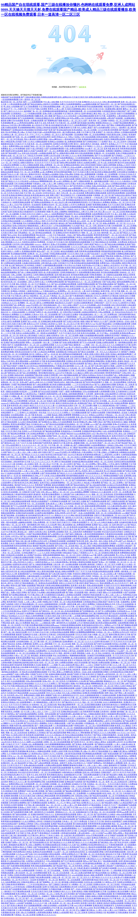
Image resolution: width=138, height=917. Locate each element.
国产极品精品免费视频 (43, 286)
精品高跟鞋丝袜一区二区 (33, 756)
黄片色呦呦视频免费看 (121, 408)
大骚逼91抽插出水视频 (93, 896)
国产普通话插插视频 (35, 396)
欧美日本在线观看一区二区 (11, 230)
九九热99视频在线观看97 (59, 270)
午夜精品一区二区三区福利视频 (80, 550)
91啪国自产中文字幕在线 (76, 639)
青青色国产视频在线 (126, 410)
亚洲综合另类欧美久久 (100, 838)
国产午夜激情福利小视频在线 (81, 296)
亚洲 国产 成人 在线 (117, 810)
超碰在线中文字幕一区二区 (49, 737)
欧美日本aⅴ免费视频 (85, 184)
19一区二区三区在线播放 (25, 653)
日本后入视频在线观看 (115, 298)
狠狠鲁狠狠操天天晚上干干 (32, 476)
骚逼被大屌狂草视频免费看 (86, 826)
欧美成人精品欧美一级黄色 (76, 669)
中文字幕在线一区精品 (112, 588)
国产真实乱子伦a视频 (36, 592)
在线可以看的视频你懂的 (98, 810)
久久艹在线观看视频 (78, 620)
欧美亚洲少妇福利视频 (79, 527)
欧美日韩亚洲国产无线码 (29, 170)
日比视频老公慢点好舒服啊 (117, 891)
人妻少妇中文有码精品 (91, 291)
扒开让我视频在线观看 (120, 539)
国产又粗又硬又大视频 (77, 501)
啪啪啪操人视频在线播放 (120, 177)
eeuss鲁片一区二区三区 (94, 149)
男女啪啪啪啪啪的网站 (26, 127)
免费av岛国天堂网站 (113, 448)
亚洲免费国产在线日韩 (66, 490)
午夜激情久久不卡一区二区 (90, 553)
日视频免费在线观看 (123, 125)
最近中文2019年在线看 (107, 398)
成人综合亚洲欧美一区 (53, 312)
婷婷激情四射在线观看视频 (79, 242)
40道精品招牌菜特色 (89, 312)
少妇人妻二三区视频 (50, 342)
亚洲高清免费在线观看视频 (24, 875)
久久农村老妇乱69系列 (64, 405)
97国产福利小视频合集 (73, 534)
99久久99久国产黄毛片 (126, 515)
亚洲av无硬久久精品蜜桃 (52, 113)
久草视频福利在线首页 (40, 768)
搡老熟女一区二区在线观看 (69, 880)
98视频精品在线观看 (127, 452)
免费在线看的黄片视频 (122, 581)
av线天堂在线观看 (103, 305)
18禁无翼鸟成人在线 (49, 263)
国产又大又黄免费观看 (29, 106)
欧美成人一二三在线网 (115, 606)
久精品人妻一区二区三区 (98, 527)
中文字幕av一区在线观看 (109, 333)
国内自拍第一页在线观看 (44, 326)
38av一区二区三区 (25, 198)
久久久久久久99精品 (125, 868)
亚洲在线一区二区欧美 (31, 261)
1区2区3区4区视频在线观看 (53, 177)
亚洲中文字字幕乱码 (52, 567)
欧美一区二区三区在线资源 (58, 873)
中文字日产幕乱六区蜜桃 (37, 109)
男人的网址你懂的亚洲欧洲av (40, 527)
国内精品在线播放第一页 (45, 233)
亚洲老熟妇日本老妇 (46, 560)
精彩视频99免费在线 (53, 471)
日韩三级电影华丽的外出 (11, 191)
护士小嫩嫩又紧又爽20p (118, 751)
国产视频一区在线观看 (74, 592)
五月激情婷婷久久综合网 (125, 391)
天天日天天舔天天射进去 (117, 784)
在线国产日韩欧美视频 (43, 370)
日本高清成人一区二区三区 (110, 791)
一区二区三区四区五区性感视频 (90, 317)
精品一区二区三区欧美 (107, 113)
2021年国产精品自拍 (58, 289)
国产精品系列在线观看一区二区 (101, 796)
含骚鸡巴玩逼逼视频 (114, 275)
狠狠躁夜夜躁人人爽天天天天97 (40, 226)
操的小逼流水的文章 (9, 571)
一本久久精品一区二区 (91, 310)
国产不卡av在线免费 (103, 156)
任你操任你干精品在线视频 (17, 693)
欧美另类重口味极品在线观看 (113, 648)
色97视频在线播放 (25, 441)
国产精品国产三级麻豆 (65, 219)
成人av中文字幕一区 (65, 597)
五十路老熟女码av (30, 394)
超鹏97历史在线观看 (15, 120)
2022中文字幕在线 (75, 455)
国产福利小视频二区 (46, 191)
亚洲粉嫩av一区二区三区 (96, 209)
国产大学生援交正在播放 (68, 314)
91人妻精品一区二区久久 (51, 134)
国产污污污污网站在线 (88, 420)
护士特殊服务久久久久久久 (56, 667)
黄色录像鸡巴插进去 (46, 373)
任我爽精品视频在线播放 (125, 254)
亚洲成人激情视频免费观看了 (68, 279)
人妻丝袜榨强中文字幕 (72, 139)
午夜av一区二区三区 (22, 655)
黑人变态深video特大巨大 (126, 356)
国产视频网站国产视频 (53, 120)
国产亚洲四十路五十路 (28, 560)
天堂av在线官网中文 (13, 445)
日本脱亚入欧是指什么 (49, 324)
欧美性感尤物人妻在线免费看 (99, 200)
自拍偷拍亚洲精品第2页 (101, 436)
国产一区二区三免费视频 (54, 151)
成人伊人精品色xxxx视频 (78, 347)
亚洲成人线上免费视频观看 (84, 174)
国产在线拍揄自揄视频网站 (26, 714)
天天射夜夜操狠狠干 (83, 158)
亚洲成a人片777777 (116, 144)
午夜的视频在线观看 (88, 567)
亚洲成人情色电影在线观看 (47, 127)
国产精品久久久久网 (128, 233)
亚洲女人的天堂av (12, 536)
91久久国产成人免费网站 (78, 845)
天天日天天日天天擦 (60, 258)
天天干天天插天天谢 (19, 200)
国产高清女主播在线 (72, 230)
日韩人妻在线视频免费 (111, 102)
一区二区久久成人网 (69, 106)
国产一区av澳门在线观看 (82, 630)
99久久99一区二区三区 (53, 396)
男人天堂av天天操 (123, 555)
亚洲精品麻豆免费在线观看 (51, 321)
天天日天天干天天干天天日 (45, 163)
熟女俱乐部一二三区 (44, 235)
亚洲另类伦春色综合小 (111, 705)
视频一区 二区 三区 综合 (90, 233)
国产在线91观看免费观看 (69, 342)
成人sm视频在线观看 (26, 870)
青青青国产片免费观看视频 (75, 588)
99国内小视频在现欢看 (34, 707)
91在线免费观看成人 (99, 445)
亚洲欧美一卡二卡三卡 (57, 803)
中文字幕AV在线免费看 (103, 490)
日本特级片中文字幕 (65, 263)
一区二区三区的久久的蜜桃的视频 (33, 427)
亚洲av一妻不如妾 (23, 550)
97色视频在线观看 (34, 113)
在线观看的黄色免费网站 (103, 331)
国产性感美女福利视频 (98, 438)
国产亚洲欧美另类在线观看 (102, 216)
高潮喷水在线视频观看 (41, 466)
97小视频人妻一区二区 (18, 396)
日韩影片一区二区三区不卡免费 (108, 564)
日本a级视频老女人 (109, 758)
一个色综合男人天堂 (100, 198)
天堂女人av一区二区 (15, 756)
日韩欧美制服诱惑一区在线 (116, 413)
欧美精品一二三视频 (98, 691)
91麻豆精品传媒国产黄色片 (14, 793)
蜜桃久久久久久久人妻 (18, 782)
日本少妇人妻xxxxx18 (102, 212)
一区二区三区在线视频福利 (50, 772)
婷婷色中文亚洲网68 (51, 104)
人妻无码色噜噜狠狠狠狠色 (93, 534)
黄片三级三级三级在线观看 (80, 436)
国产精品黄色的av (121, 756)
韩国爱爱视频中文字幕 (97, 891)
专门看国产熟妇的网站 (79, 448)
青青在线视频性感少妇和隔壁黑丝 (64, 747)
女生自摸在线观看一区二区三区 (79, 289)
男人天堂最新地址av (99, 646)
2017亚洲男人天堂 (112, 249)
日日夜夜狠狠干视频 (42, 212)
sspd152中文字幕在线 (63, 373)
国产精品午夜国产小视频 (13, 366)
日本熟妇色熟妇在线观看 (10, 221)
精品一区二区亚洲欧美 (121, 824)
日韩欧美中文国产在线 (31, 492)
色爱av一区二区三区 (13, 525)
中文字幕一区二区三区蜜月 (62, 464)
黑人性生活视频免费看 (115, 749)
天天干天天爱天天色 (44, 368)
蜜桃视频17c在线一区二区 (19, 247)
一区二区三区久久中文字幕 (26, 688)
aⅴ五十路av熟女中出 (99, 434)
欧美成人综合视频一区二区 (123, 644)
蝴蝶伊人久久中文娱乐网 (13, 723)
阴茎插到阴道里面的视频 (111, 251)
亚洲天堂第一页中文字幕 (110, 291)
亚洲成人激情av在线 (30, 191)
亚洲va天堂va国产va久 (54, 146)
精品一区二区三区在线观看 (105, 812)
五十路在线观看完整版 (94, 852)
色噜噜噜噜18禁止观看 (29, 403)
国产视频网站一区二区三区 (124, 284)
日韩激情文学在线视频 (115, 497)
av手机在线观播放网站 (62, 226)
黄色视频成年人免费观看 (113, 763)
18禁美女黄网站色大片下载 (73, 307)
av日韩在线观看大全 (15, 599)
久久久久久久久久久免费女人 (58, 413)
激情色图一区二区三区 (110, 233)
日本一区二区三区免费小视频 (71, 335)
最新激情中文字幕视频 (117, 765)
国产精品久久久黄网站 (103, 688)
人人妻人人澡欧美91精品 (123, 744)
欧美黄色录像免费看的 (51, 494)
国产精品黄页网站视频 (86, 319)
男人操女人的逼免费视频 (81, 216)
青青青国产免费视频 (43, 485)
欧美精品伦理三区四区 (111, 859)
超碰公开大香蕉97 (14, 737)
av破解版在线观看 (25, 522)
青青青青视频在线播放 (73, 146)
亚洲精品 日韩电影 (18, 291)
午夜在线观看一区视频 (103, 581)
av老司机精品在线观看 (86, 240)
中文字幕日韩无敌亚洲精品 (41, 691)
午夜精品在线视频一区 (126, 574)
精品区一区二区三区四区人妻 (113, 511)
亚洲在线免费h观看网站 (121, 548)
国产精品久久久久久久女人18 (103, 877)
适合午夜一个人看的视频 (111, 870)
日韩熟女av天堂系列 (24, 487)
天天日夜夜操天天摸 (9, 791)
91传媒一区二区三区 (76, 506)
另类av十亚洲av (74, 137)
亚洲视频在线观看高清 (38, 179)
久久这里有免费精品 (72, 450)
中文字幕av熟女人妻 (17, 207)
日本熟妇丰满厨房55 (117, 527)
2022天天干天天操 (16, 209)
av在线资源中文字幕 (37, 361)
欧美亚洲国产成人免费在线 (14, 305)
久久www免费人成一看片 (20, 436)
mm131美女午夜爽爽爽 (30, 473)
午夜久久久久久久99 (118, 838)
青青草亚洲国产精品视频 (17, 779)
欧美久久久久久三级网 (89, 279)
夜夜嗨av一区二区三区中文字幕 (123, 202)
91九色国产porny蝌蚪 (104, 833)
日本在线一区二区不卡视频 (80, 368)
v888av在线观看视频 (124, 814)
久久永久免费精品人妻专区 (32, 821)
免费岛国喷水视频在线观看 (95, 193)
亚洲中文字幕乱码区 (50, 887)
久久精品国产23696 (49, 319)
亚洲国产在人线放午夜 (121, 160)
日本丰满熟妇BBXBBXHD (87, 326)
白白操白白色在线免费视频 (117, 485)
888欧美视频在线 (100, 728)
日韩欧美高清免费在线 (119, 380)
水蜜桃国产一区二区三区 (27, 908)
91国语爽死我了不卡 (122, 216)
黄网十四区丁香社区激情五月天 (62, 195)
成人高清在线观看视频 (70, 611)
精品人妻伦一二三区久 (84, 665)
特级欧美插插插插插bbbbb (28, 389)
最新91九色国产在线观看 (33, 151)
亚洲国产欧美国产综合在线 (102, 719)
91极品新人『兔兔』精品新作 (98, 620)
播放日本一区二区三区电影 (28, 819)
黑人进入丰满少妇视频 (75, 896)
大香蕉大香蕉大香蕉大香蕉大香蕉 (96, 354)
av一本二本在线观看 (63, 191)
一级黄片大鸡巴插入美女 (37, 532)
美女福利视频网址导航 (36, 782)
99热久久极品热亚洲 (118, 457)
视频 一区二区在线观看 (35, 730)
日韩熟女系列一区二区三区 (30, 578)
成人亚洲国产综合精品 (10, 328)
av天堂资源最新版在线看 (83, 387)
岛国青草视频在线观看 (21, 202)
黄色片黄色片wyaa (87, 324)
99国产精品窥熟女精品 (71, 328)
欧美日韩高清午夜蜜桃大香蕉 (124, 557)
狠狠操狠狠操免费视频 (86, 499)
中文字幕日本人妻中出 (71, 113)
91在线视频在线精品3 (61, 786)
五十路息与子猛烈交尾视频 (86, 798)
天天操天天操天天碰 (34, 132)
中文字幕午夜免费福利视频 (32, 625)
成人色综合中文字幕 (40, 125)
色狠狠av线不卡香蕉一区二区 (53, 602)
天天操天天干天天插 (22, 144)
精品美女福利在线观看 (36, 506)
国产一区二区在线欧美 (34, 898)
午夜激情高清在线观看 (114, 534)
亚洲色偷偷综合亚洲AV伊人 (125, 219)
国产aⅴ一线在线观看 (50, 863)
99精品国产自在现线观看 (52, 599)
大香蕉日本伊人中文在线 (108, 167)
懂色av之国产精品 (73, 803)
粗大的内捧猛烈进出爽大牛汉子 (61, 125)
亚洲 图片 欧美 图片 (78, 585)
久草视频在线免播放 (118, 184)
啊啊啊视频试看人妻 (48, 181)
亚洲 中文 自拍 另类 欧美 (44, 123)
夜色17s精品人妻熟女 (101, 550)
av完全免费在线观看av (21, 188)
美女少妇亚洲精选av (61, 655)
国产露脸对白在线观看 (103, 744)
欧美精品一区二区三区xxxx (53, 901)
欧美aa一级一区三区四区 (25, 646)
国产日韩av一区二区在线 (24, 347)
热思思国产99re (104, 326)
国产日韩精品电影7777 (92, 142)
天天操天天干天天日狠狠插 (90, 648)
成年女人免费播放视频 (45, 303)
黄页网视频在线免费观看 (92, 754)
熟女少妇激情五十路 (106, 653)
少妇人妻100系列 (73, 903)
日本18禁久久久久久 (69, 156)
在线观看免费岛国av (118, 207)
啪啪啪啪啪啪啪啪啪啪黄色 (56, 721)
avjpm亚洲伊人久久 (67, 377)
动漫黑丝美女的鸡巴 (20, 564)
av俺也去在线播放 (111, 317)
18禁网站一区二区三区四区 (81, 884)
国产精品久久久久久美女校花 (64, 116)
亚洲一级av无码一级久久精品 (96, 541)
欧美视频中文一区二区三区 (47, 880)
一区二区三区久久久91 (26, 548)
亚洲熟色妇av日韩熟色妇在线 (102, 789)
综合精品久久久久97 (17, 616)
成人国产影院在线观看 (89, 627)
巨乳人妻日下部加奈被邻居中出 (35, 298)
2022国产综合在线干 (92, 254)
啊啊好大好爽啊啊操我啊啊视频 (82, 632)
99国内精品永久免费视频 (72, 772)
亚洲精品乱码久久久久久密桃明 (83, 676)
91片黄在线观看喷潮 (111, 191)
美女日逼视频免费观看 (82, 214)
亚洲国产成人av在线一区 (59, 160)
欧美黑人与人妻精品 (123, 726)
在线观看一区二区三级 (125, 901)
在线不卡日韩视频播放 (125, 113)
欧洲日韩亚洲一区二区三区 (62, 387)
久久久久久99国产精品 (64, 345)
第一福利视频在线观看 (10, 170)
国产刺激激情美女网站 (47, 770)
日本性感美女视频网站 (18, 803)
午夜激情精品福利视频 (103, 441)
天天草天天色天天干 (15, 765)
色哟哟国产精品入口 (61, 368)
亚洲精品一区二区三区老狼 (121, 873)
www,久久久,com (104, 408)
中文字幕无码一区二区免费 (65, 123)
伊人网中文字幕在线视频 (61, 462)
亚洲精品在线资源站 (72, 165)
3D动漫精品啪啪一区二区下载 (22, 415)
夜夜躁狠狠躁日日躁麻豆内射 (35, 293)
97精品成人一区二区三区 (114, 415)
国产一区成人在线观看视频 (84, 513)
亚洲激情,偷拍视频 (10, 796)
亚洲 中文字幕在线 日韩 (77, 660)
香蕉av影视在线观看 (95, 585)
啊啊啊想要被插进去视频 (72, 765)
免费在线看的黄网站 (44, 875)
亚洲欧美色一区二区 (61, 527)
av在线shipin (34, 181)
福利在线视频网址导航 (125, 282)
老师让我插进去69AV (79, 438)
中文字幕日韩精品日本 (99, 242)
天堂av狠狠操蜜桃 (53, 861)
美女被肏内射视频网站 (98, 347)
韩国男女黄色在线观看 (14, 151)
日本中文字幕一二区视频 (95, 298)
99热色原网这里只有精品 (22, 852)
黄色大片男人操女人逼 (117, 434)
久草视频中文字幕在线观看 (26, 758)
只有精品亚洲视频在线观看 (70, 625)
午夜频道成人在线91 (126, 758)
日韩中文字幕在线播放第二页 (105, 515)
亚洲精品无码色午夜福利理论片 (68, 233)
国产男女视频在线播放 (104, 284)
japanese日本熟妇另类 (27, 831)
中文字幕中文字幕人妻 (25, 833)
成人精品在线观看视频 (26, 571)
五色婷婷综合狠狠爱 (53, 420)
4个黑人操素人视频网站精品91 (108, 737)
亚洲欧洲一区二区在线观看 (104, 153)
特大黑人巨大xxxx (94, 511)
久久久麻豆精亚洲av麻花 (96, 293)
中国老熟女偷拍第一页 (116, 691)
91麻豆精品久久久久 (77, 258)
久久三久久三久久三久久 (40, 462)
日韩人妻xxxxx (46, 492)
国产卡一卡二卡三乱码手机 (38, 448)
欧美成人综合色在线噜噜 (92, 758)
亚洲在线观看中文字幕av (25, 368)
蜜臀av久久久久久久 (76, 590)
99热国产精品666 (66, 434)
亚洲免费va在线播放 (56, 532)
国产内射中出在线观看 (103, 644)
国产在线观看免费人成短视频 (68, 714)
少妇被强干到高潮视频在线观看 (99, 655)
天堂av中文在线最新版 (125, 604)
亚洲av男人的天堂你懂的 (107, 228)
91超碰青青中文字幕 (83, 719)
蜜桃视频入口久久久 (13, 242)
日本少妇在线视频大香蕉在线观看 (94, 137)
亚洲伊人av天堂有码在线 (31, 431)
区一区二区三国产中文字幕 (67, 807)
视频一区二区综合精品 (18, 340)
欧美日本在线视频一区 (90, 333)
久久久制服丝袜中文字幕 (121, 345)
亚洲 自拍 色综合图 (29, 153)
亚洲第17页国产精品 (103, 548)
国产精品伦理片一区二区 (107, 104)
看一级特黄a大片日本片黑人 (118, 438)
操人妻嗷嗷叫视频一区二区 (81, 443)
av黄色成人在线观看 (76, 651)
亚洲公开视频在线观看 (125, 153)
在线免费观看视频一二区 (85, 256)
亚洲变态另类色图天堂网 (63, 144)
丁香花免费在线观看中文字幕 (117, 658)
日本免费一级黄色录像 (95, 394)
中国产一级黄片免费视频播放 (70, 391)
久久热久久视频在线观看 (37, 142)
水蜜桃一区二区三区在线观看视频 (115, 450)
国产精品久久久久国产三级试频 (103, 321)
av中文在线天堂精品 (42, 709)
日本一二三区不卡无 (52, 712)
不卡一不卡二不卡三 (33, 134)
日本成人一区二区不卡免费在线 (74, 821)
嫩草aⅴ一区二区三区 (61, 492)
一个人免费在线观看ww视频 (33, 590)
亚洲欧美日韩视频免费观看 (93, 693)
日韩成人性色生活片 (37, 721)
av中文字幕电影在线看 (86, 623)
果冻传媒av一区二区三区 (10, 256)
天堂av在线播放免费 (90, 391)
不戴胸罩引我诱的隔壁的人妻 (49, 394)
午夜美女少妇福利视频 (84, 237)
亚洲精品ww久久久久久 (90, 328)
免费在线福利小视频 (127, 375)
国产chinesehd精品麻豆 (52, 798)
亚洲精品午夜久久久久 (62, 891)
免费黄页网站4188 (62, 118)
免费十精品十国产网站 (105, 125)
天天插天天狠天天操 (9, 233)
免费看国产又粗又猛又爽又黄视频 (59, 349)
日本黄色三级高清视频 (105, 756)
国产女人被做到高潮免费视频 (49, 518)
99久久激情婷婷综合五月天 (68, 695)
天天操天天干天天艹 (20, 179)
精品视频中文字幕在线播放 (117, 912)
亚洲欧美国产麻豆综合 (89, 429)
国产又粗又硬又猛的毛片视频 (103, 366)
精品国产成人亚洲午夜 (127, 417)
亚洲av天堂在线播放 (59, 244)
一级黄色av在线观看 (82, 646)
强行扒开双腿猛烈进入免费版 (64, 499)
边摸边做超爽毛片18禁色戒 (115, 394)
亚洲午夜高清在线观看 (66, 819)
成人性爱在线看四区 (51, 272)
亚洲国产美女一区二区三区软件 (113, 142)
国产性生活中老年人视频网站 (35, 723)
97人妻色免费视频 (101, 370)
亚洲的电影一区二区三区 (119, 247)
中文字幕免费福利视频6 (121, 441)
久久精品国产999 (67, 494)
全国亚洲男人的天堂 (80, 569)
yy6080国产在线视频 (49, 277)
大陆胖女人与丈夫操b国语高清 (107, 240)
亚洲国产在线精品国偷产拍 (50, 606)
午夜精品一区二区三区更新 (118, 120)
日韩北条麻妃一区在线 (43, 499)
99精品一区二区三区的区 (91, 450)
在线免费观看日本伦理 (101, 214)
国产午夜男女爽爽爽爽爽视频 (33, 356)
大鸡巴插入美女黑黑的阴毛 (74, 835)
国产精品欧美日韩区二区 (113, 590)
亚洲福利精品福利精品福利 (92, 139)
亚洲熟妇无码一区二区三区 (21, 838)
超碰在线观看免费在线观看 (95, 506)
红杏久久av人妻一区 (26, 370)
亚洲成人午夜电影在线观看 (99, 177)
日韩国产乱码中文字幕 (97, 487)
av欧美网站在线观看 (71, 380)
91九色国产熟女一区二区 (82, 226)
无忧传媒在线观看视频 (87, 707)
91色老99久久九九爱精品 (87, 887)
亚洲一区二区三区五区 (60, 300)
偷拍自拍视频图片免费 (69, 251)
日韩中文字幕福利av (108, 651)
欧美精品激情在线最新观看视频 (86, 263)
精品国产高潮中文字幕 (10, 518)
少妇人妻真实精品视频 (45, 571)
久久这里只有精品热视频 (28, 422)
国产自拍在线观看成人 (91, 473)
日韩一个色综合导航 (79, 786)
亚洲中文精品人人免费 (10, 251)
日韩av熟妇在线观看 (33, 681)
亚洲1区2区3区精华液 (17, 504)
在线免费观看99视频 (126, 623)
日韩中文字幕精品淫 (82, 359)
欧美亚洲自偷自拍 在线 (40, 195)
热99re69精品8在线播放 (85, 277)
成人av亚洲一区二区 (48, 158)
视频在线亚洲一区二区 (10, 310)
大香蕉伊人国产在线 (81, 691)
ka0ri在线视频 (32, 268)
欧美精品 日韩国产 (34, 265)
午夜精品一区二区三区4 (59, 296)
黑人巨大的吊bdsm (31, 366)
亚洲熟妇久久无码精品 (37, 733)
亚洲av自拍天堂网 (94, 340)
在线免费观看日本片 (93, 258)
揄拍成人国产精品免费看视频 (70, 223)
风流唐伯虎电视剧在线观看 (102, 571)
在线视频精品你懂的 (123, 627)
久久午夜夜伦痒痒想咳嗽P (17, 754)
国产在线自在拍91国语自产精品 (123, 195)
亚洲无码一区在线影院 (32, 205)
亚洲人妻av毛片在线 (84, 417)
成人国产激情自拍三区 (18, 265)
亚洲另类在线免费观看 (25, 116)
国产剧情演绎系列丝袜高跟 (34, 338)
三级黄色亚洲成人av (34, 291)
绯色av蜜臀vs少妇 (77, 118)
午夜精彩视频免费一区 (77, 111)
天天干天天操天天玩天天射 (80, 300)
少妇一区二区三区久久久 (100, 345)
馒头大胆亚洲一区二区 (25, 284)
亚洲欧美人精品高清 (50, 223)
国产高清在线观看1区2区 (39, 842)
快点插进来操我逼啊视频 (78, 613)
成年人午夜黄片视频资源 (84, 597)
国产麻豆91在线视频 (86, 352)
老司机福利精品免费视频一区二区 (95, 863)
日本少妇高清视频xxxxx (43, 539)
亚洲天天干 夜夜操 (92, 651)
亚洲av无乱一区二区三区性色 (53, 681)
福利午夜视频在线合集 (70, 627)
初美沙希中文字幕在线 (67, 221)
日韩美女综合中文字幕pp (50, 261)
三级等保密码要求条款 (126, 314)
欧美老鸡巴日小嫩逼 (120, 422)
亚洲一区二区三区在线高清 (104, 770)
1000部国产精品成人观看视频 (49, 328)
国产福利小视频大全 (9, 286)
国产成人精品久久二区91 (51, 578)
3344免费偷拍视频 (40, 873)
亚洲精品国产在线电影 (73, 782)
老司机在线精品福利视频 (108, 840)
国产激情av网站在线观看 (66, 163)
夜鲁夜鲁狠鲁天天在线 (32, 665)
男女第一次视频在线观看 (33, 120)
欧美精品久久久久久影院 (24, 499)
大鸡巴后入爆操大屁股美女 (23, 163)
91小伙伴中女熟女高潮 (54, 310)
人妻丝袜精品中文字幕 (12, 590)
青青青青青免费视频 (26, 258)
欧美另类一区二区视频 (98, 120)
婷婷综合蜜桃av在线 (91, 901)
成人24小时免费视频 (17, 149)
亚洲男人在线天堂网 (59, 751)
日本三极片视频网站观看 (98, 613)
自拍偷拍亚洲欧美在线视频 (82, 462)
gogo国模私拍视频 (89, 104)
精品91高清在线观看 (37, 639)
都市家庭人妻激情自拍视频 (80, 562)
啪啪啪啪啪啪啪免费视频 (25, 219)
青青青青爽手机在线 (97, 698)
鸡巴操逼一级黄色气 (100, 144)
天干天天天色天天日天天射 (121, 641)
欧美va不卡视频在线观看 (85, 548)
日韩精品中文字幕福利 (32, 359)
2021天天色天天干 (121, 583)
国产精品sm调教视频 (94, 681)
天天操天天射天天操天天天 (60, 522)
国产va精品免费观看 (41, 384)
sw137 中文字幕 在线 (62, 438)
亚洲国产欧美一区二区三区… (57, 436)
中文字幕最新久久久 (42, 284)
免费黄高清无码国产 (75, 244)
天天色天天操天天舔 (15, 193)
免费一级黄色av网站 (61, 286)
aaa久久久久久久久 (46, 478)
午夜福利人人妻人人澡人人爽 (44, 184)
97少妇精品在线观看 (12, 473)
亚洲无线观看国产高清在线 (73, 898)
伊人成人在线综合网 (109, 163)
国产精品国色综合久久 (73, 282)
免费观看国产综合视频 (92, 532)
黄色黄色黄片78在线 (15, 602)
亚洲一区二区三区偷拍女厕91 (112, 310)
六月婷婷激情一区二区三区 (77, 849)
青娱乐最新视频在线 (63, 487)
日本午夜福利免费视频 (10, 578)
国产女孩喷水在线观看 (96, 413)
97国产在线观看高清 (30, 609)
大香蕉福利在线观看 (68, 833)
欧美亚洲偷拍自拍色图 (21, 768)
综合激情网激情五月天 (62, 875)
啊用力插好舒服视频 (59, 613)
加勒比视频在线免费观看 (54, 588)
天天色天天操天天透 (51, 377)
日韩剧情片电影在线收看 (91, 595)
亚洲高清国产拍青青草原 (42, 443)
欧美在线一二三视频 (32, 380)
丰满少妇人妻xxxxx (10, 240)
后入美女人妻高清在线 (78, 340)
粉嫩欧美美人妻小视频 (43, 116)
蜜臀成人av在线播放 (34, 177)
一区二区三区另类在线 (14, 139)
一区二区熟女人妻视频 (126, 228)
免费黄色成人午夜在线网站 (110, 263)
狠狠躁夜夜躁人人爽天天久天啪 (80, 212)
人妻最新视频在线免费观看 (117, 209)
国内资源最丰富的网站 (86, 123)
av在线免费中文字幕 (90, 167)
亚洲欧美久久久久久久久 (91, 102)
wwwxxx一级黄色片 (42, 244)
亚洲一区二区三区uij (42, 464)
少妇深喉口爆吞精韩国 (32, 398)
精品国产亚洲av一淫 (100, 562)
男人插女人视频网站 (59, 212)
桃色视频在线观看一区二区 (20, 417)
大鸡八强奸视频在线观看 (68, 375)
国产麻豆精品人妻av (106, 842)
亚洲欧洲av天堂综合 (122, 256)
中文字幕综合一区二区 (127, 716)
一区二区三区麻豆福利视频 (117, 639)
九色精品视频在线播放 (116, 646)
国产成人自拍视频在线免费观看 (63, 284)
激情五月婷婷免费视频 (32, 319)
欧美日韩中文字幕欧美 (50, 331)
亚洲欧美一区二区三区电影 (38, 254)
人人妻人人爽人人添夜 (33, 602)
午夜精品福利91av (50, 291)
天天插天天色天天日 (27, 214)
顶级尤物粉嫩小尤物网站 (117, 508)
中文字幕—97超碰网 (43, 258)
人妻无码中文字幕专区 (47, 634)
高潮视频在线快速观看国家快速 (54, 111)
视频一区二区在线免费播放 (94, 134)
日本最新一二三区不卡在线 (120, 543)
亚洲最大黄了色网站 (9, 228)
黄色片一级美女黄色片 (82, 144)
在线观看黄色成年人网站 (61, 466)
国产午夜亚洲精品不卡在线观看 (82, 709)
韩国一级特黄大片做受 (90, 261)
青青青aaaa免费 (98, 368)
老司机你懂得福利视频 (63, 172)
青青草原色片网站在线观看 (11, 359)
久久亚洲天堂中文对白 (49, 170)
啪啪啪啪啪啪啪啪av (128, 249)
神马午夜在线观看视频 (84, 153)
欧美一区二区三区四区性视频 (81, 270)
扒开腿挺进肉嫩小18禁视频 (90, 870)
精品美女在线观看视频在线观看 (75, 207)
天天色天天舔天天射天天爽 (41, 891)
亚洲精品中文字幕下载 (90, 791)
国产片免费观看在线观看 (96, 501)
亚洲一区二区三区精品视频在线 (108, 513)
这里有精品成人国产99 (53, 307)
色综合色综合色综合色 (124, 312)
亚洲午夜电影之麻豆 (89, 113)
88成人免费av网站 (95, 569)
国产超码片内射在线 (59, 660)
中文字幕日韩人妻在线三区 (16, 532)
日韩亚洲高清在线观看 (65, 634)
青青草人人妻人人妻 (56, 109)
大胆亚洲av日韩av (82, 796)
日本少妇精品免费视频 (23, 184)
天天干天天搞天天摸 (41, 289)
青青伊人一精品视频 (30, 478)
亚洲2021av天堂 (18, 307)
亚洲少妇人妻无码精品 (28, 335)
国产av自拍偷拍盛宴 (102, 127)
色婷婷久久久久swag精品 (63, 646)
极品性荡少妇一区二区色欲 (11, 102)
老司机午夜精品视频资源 (127, 700)
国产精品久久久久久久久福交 (33, 455)
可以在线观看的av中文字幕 (72, 249)
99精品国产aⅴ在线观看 (125, 609)
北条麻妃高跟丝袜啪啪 (31, 263)
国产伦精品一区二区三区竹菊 (53, 669)
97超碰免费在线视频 (84, 195)
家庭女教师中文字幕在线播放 (118, 349)
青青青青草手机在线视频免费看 (90, 106)
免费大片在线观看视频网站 (70, 104)
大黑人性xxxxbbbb (107, 831)
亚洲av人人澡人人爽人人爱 (54, 200)
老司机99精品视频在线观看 (51, 380)
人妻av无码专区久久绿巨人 (23, 562)
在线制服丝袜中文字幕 (38, 363)
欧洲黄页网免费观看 (63, 630)
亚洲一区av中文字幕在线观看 (99, 160)
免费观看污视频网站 (114, 151)
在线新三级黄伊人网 (39, 186)
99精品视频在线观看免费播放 (103, 546)
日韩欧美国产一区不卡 (103, 303)
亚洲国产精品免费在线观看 (14, 342)
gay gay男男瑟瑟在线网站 (24, 123)
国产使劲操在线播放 (101, 403)
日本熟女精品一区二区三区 (14, 898)
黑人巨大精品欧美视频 (113, 471)
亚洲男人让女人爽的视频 (42, 644)
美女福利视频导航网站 (59, 340)
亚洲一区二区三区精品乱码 (95, 508)
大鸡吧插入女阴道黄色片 (35, 861)
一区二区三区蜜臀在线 (108, 314)
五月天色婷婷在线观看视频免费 (100, 338)
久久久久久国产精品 (66, 170)
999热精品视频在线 (42, 410)
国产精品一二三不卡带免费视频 (100, 786)
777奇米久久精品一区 (54, 835)
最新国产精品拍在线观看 (46, 548)
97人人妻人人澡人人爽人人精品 (24, 452)
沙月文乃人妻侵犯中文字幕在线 (105, 296)
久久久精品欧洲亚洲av (106, 405)
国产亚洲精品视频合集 (34, 207)
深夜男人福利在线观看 (106, 555)
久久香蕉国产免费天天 (34, 312)
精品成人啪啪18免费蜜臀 (61, 415)
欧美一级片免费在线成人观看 (68, 132)
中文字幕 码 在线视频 (9, 798)
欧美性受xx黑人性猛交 (20, 405)
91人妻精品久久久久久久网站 (62, 515)
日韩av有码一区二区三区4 (59, 676)
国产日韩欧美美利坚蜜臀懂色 (13, 884)
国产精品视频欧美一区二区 (87, 679)
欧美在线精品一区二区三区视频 (84, 130)
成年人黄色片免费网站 (86, 604)
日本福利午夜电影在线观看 (95, 118)
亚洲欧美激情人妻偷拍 (114, 361)
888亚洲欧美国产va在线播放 (42, 910)
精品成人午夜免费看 (92, 483)
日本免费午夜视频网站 (36, 543)
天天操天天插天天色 (97, 618)
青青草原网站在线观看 (19, 877)
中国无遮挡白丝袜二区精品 (117, 134)
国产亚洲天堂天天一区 (80, 742)
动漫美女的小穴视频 (127, 296)
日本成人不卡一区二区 (62, 480)
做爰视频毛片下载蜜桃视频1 (66, 317)
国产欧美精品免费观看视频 (118, 347)
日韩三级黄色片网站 (107, 627)
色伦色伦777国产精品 (92, 735)
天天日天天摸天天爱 (35, 588)
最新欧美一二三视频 (81, 345)
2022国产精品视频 (108, 254)
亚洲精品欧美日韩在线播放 (23, 130)
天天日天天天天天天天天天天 (107, 319)
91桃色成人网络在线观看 (45, 796)
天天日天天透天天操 (9, 198)
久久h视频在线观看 (125, 401)
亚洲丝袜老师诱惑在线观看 (65, 814)
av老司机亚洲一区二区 (113, 674)
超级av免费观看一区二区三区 (51, 165)
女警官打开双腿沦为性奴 (27, 469)
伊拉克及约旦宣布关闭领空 (112, 532)
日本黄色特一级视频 (108, 712)
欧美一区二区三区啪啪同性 (41, 144)
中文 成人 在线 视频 (51, 102)
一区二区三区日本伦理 (119, 235)
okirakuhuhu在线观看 (37, 693)
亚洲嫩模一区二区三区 (26, 303)
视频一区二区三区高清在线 (102, 494)
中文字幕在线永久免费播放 (99, 202)
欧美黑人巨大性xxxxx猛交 (80, 838)
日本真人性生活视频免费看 (54, 476)
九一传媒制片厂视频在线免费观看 (51, 896)
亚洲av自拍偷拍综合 (115, 849)
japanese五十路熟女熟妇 (10, 403)
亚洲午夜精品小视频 (80, 891)
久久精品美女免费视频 (10, 165)
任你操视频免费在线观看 (94, 335)
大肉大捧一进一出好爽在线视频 (65, 564)
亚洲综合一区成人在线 (125, 321)
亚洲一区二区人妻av (102, 184)
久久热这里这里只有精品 (57, 651)
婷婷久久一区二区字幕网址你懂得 (35, 676)
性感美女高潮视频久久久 (127, 882)
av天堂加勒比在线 (48, 740)
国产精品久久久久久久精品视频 (69, 473)
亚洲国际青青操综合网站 (92, 431)
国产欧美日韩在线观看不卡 (93, 382)
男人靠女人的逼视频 (11, 106)
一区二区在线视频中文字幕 (64, 370)
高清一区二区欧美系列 (73, 532)
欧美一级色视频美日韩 (31, 525)
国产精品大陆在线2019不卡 (47, 653)
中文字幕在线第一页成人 (63, 235)
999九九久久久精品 (53, 693)
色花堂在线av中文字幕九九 (58, 186)
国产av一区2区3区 (51, 354)
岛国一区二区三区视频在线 (11, 158)
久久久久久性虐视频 (88, 305)
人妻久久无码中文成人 (36, 282)
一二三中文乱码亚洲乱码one (83, 384)
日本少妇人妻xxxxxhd (79, 618)
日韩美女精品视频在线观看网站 (13, 576)
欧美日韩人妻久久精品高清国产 (31, 310)
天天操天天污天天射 (115, 268)
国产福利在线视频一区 (21, 814)
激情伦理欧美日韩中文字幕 (119, 634)
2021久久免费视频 (117, 237)
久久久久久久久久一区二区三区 (34, 445)
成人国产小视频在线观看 (80, 181)
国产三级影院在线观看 (116, 501)
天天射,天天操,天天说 (95, 109)
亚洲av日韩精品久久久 (100, 247)
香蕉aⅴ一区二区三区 (126, 826)
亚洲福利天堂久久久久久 (13, 167)
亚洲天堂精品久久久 (59, 137)
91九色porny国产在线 (24, 854)
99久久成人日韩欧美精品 (72, 693)
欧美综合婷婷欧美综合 (23, 546)
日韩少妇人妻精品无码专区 (31, 174)
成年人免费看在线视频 (64, 662)
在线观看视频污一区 (119, 620)
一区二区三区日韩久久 (74, 483)
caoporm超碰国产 (7, 674)
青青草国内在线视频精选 (10, 821)
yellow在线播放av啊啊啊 (79, 492)
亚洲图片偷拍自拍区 (16, 375)
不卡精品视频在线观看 (65, 688)
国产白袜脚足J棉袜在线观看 (38, 340)
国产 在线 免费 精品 (35, 200)
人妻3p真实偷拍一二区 (86, 833)
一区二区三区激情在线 (92, 282)
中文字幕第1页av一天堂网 (56, 167)
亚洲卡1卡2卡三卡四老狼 (53, 754)
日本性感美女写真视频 (125, 172)
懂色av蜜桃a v (102, 464)
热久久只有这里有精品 (28, 328)
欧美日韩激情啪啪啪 (86, 156)
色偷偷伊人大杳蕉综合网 (68, 761)
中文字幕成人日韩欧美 (82, 198)
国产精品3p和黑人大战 (121, 186)
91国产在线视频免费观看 (54, 149)
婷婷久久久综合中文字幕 (68, 583)
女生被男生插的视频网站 (44, 513)
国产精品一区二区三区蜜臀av (85, 464)
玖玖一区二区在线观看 (49, 314)
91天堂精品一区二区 (14, 457)
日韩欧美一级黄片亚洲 (113, 637)
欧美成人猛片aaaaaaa (94, 779)
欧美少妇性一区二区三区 (44, 662)
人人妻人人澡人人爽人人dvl (33, 471)
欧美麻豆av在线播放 (56, 142)
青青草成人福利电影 (109, 230)
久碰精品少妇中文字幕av (66, 184)
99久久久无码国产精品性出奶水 (52, 382)
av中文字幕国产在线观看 (114, 835)
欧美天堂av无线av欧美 (14, 293)
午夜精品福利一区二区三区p (84, 726)
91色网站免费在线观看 (55, 282)
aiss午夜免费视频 (20, 401)
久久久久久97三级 (8, 464)
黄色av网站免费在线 (103, 499)
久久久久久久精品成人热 (80, 247)
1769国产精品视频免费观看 (123, 123)
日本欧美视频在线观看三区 (36, 749)
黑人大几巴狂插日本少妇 (105, 480)
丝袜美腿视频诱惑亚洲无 (78, 202)
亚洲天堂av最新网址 (49, 359)
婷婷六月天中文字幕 (50, 221)
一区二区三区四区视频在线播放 (123, 212)
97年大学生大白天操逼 (72, 265)
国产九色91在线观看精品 (29, 240)
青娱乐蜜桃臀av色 (107, 583)
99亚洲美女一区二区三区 (39, 296)
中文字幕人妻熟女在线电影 (21, 620)
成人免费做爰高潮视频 (73, 142)
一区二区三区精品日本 (85, 490)
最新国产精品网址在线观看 (33, 420)
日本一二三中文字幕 (65, 198)
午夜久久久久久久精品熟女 (120, 181)
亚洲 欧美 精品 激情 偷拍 (40, 249)
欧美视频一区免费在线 (118, 242)
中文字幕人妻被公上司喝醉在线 (105, 452)
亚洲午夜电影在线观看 (127, 861)
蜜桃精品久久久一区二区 (113, 681)
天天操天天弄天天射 (82, 349)
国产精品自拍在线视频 (55, 424)
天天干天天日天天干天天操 (70, 102)
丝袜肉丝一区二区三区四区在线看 (61, 179)
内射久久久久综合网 (31, 158)
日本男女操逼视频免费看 (103, 466)
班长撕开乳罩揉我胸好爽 (18, 751)
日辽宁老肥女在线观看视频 (19, 186)
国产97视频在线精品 (25, 660)
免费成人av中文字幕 (112, 625)
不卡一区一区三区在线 (62, 644)
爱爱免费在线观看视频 (106, 817)
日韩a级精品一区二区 (26, 233)
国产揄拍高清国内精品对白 (12, 719)
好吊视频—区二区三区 (108, 401)
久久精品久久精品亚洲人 (71, 700)
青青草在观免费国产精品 (20, 424)
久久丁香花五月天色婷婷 (32, 156)
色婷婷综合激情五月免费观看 (34, 242)
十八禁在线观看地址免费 (17, 104)
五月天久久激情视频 (93, 898)
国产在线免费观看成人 (65, 158)
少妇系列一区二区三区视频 (97, 427)
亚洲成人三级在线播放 (28, 317)
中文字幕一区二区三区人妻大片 (67, 408)
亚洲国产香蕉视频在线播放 (96, 205)
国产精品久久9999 (33, 700)
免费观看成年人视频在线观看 (124, 819)
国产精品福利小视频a (66, 683)
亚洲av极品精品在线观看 (33, 765)
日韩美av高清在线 (129, 569)
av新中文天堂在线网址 (16, 534)
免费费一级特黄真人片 (123, 571)
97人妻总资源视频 (23, 910)
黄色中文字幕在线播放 (70, 567)
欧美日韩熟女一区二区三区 (26, 894)
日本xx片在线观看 (25, 497)
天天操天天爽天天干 (115, 293)
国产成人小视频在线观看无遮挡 (30, 272)
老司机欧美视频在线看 (80, 275)
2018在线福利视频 (94, 111)
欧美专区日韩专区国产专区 (56, 455)
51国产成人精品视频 (13, 408)
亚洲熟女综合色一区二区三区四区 (55, 205)
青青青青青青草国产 (41, 160)
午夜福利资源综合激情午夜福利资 (27, 494)
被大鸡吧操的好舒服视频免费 (70, 354)
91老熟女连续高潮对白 (115, 698)
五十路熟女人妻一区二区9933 (12, 134)
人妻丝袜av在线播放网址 (37, 651)
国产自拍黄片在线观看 (108, 868)
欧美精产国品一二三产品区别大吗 (92, 606)
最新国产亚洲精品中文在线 (28, 228)
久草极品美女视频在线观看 (23, 557)
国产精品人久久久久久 (98, 170)
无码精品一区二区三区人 (97, 784)
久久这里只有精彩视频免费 (11, 394)
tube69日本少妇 (81, 637)
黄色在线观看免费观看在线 (124, 466)
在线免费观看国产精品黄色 (85, 125)
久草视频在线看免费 (129, 132)
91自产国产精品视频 (101, 380)
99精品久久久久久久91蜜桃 (37, 856)
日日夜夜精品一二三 (19, 113)
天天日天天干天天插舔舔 (96, 639)
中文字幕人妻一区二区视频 (58, 445)
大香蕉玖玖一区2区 (127, 307)
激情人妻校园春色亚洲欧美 (75, 151)
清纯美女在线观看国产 (49, 333)
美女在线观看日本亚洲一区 (122, 221)
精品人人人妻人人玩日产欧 (11, 205)
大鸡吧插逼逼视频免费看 (17, 716)
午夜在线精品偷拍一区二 (52, 305)
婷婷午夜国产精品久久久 (94, 244)
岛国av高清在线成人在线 (101, 186)
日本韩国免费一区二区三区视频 (124, 226)
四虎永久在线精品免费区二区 (88, 163)
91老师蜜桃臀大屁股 (107, 391)
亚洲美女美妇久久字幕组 (22, 847)
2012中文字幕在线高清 (109, 616)
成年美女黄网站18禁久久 (59, 448)
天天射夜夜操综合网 (39, 188)
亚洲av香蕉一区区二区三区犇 (30, 798)
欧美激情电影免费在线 (92, 455)
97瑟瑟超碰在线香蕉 (46, 317)
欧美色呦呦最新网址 (18, 459)
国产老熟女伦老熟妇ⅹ (87, 375)
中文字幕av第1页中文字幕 (58, 779)
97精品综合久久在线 (35, 459)
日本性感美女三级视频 (30, 256)
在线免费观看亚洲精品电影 (89, 272)
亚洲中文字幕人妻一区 (64, 740)
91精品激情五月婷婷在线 (120, 270)
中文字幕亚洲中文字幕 (128, 676)
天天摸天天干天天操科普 (126, 480)
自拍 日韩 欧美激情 (88, 165)
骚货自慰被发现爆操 (9, 118)
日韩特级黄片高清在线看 (34, 618)
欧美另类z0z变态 (92, 401)
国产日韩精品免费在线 (25, 709)
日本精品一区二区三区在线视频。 (48, 870)
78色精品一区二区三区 (100, 576)
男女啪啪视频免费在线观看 (34, 167)
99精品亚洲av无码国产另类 (15, 142)
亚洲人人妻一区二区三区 (103, 219)
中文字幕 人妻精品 (66, 331)
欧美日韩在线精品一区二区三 (76, 177)
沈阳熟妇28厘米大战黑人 (13, 627)
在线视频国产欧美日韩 (75, 541)
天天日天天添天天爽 (116, 683)
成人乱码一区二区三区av (46, 219)
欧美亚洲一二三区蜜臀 (28, 391)
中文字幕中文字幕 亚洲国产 (92, 132)
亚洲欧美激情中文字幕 (67, 127)
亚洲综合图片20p (115, 137)
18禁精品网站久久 (49, 490)
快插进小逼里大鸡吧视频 (106, 165)
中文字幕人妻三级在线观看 (34, 805)
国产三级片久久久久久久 (13, 111)
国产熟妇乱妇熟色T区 (103, 597)
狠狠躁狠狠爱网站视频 (78, 749)
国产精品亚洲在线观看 (102, 221)
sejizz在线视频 (36, 742)
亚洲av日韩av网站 (66, 174)
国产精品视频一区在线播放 (72, 134)
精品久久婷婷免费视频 (34, 616)
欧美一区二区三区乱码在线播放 (123, 761)
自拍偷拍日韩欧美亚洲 (110, 553)
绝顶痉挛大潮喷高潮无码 (74, 508)
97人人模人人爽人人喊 (65, 256)
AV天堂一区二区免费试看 (122, 492)
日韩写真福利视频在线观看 (99, 207)
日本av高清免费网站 (13, 676)
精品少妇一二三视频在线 (40, 623)
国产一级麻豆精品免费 (43, 726)
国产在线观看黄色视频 (57, 777)
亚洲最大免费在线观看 (105, 342)
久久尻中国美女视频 (13, 261)
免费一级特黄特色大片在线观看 (62, 417)
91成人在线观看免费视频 (112, 431)
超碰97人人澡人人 (43, 214)
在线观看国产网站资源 (104, 256)
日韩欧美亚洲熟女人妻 (39, 247)
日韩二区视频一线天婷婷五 (21, 275)
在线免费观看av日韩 (108, 396)
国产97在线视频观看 (26, 118)
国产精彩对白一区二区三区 (52, 398)
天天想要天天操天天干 (119, 158)
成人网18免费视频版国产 (122, 828)
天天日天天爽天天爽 (95, 588)
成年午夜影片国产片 (46, 452)
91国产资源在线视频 (77, 410)
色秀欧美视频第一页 (97, 275)
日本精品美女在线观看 (14, 555)
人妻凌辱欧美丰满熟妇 (57, 298)
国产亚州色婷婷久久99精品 (80, 186)
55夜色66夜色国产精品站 (58, 810)
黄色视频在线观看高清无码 (76, 200)
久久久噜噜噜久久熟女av (31, 221)
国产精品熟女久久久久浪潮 (60, 842)
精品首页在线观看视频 (54, 230)
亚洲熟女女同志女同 (17, 508)
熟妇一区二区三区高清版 (92, 702)
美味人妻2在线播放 (64, 525)
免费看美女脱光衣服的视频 (75, 427)
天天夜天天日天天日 (109, 410)
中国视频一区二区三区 (102, 195)
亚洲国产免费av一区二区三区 (17, 842)
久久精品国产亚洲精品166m (88, 831)
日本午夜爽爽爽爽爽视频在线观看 (57, 744)
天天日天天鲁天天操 (75, 254)
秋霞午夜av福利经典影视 (24, 726)
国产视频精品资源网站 (79, 160)
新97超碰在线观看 (80, 824)
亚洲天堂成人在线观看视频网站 (52, 483)
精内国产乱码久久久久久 (24, 485)
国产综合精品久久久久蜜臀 (122, 387)
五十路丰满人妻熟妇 (112, 132)
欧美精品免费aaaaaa (79, 191)
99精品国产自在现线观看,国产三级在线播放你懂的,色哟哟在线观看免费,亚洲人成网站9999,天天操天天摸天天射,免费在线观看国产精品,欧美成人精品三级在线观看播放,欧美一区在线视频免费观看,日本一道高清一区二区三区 (68, 9)
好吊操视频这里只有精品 (125, 796)
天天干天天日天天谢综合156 (20, 705)
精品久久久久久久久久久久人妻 (42, 405)
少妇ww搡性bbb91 (55, 139)
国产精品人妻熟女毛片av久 (56, 506)
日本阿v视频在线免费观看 (94, 249)
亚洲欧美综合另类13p (103, 277)
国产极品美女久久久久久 (72, 702)
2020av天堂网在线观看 (94, 835)
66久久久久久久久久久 (94, 476)
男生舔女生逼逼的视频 (99, 359)
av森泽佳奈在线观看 (94, 459)
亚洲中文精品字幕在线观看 (53, 793)
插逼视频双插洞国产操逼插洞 (16, 639)
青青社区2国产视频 (18, 585)
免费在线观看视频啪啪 (51, 555)
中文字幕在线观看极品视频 (49, 106)
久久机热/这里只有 (18, 735)
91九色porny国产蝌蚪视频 (118, 427)
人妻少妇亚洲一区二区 (23, 873)
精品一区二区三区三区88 (71, 555)
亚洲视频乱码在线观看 (84, 770)
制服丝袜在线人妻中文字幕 (36, 450)
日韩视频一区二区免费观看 (106, 174)
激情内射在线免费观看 (120, 723)
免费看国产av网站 (17, 429)
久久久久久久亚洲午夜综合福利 (96, 641)
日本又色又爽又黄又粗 (34, 307)
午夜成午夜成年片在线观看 (87, 868)
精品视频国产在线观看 (127, 805)
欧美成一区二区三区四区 (96, 268)
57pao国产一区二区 (124, 651)
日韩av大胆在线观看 (82, 740)
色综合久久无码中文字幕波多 (76, 338)
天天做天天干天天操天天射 (57, 242)
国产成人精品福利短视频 (96, 485)
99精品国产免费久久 (26, 286)
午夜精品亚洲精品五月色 (44, 118)
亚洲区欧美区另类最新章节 (23, 212)
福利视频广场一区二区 (33, 111)
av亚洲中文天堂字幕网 (124, 366)
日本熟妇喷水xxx (85, 557)
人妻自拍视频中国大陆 (112, 146)
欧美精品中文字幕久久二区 (11, 319)
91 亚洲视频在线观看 (27, 251)
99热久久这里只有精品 (123, 686)
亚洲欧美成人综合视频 (108, 578)
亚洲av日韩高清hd (19, 226)
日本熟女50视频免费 (125, 398)
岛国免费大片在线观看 (77, 543)
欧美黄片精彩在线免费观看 (75, 268)
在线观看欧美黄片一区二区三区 (26, 345)
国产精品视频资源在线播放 (82, 466)
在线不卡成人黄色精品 (34, 149)
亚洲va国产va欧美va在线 (29, 382)
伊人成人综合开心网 (59, 202)
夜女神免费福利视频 (9, 807)
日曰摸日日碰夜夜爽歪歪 (83, 303)
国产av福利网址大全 (56, 534)
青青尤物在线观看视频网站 (41, 866)
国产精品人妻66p (91, 363)
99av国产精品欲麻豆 (104, 324)
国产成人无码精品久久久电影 (92, 504)
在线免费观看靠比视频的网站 (93, 361)
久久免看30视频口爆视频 (107, 826)
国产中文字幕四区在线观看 (21, 160)
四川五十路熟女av (95, 191)
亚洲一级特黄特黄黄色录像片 (54, 209)
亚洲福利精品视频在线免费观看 (21, 511)
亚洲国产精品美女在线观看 (73, 363)
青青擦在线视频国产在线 (113, 476)
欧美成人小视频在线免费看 (115, 504)
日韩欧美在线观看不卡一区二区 (83, 522)
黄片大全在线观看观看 (20, 349)
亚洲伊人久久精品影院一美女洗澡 (122, 370)
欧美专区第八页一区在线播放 (15, 282)
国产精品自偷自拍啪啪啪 (57, 188)
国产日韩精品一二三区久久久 (123, 156)
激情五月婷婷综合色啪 (79, 286)
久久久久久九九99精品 (60, 709)
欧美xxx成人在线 (82, 170)
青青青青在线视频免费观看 (89, 251)
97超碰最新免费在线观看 (116, 714)
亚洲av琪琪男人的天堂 (64, 513)
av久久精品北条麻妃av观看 (107, 522)
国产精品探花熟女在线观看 (53, 508)
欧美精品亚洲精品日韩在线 (19, 195)
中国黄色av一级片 (125, 910)
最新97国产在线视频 (120, 200)
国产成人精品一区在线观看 (97, 543)
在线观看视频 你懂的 (72, 398)
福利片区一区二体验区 (123, 300)
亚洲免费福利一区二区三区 (73, 641)
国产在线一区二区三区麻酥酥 (23, 137)
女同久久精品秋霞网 (80, 487)
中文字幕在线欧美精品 (127, 317)
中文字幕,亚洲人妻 (31, 627)
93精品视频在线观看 (118, 863)
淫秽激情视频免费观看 (84, 331)
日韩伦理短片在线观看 (120, 289)
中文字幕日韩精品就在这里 (17, 686)
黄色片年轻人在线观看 (34, 429)
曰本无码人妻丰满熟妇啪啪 (20, 125)
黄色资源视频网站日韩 (65, 796)
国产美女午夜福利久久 (110, 473)
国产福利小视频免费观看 (87, 529)
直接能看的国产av (25, 574)
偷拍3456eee (56, 249)
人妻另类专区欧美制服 (72, 754)
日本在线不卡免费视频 (25, 613)
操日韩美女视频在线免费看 (105, 172)
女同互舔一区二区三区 (10, 335)
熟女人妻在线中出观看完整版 (35, 139)
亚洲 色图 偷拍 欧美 (111, 149)
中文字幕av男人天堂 (47, 408)
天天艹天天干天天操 (24, 443)
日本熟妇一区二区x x (42, 557)
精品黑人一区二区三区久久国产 (75, 120)
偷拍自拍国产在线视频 (43, 347)
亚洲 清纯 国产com (60, 347)
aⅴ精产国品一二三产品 (45, 237)
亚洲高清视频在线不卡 (69, 272)
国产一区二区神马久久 (117, 170)
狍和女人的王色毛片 (112, 265)
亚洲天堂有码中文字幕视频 (33, 230)
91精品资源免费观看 (78, 511)
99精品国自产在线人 (102, 270)
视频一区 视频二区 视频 (31, 457)
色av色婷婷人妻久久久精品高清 (115, 459)
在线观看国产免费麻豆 (41, 620)
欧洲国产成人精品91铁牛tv (61, 576)
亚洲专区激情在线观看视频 (124, 462)
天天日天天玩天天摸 (98, 497)
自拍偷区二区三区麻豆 (25, 464)
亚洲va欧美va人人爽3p (54, 504)
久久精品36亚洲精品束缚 (43, 838)
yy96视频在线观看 (45, 153)
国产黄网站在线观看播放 (40, 202)
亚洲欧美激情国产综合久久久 (42, 814)
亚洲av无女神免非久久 (121, 424)
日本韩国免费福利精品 (10, 317)
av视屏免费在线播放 (126, 616)
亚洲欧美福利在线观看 (25, 513)
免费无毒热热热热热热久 (106, 609)
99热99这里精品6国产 (71, 429)
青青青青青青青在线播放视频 (99, 824)
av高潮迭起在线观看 (93, 307)
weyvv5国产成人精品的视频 (101, 424)
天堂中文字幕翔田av (22, 249)
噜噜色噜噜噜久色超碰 (34, 529)
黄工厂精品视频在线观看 (109, 261)
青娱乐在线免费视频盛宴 (25, 237)
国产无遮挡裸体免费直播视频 (18, 866)
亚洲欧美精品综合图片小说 (65, 326)
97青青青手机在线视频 (96, 151)
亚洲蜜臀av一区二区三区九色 (69, 291)
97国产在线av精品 (109, 282)
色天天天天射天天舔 (127, 772)
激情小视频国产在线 (49, 695)
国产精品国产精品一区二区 (63, 866)
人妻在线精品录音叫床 (126, 116)
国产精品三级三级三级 (66, 277)
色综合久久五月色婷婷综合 (39, 300)
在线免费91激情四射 (20, 480)
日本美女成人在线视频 (92, 882)
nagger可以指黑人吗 (34, 305)
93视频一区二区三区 (32, 597)
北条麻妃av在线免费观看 (71, 578)
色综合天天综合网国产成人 (107, 375)
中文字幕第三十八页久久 (92, 146)
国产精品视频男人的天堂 (123, 707)
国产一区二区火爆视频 (10, 214)
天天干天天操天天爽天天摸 (83, 172)
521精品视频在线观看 (85, 116)
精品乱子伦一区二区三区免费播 (26, 172)
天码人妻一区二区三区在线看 (72, 193)
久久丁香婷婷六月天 (95, 856)
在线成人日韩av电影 (115, 445)
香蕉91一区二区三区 (85, 814)
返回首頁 (82, 87)
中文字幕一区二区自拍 (33, 193)
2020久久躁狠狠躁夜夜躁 (48, 604)
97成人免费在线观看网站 (74, 149)
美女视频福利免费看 (19, 254)
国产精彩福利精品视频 (62, 569)
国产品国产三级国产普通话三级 (57, 618)
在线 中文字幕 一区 (89, 840)
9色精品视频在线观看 (58, 254)
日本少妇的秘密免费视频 (64, 237)
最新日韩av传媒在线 (74, 382)
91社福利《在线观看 (77, 779)
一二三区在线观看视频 (62, 539)
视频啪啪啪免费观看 (48, 256)
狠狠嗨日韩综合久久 (104, 123)
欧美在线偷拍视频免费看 (55, 361)
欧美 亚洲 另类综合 (104, 567)
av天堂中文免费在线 (89, 188)
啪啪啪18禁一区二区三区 (11, 455)
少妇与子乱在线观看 (47, 609)
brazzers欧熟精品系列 (82, 434)
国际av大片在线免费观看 (62, 422)
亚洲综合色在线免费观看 (48, 583)
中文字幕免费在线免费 (21, 891)
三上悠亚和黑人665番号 (36, 216)
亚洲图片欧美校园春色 (53, 459)
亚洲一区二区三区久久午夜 (69, 324)
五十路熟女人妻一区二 (53, 207)
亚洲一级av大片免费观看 (20, 623)
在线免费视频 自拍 (12, 882)
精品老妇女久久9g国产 (101, 158)
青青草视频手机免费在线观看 (64, 240)
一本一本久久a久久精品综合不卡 (107, 352)
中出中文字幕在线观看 (124, 389)
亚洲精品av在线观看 (18, 849)
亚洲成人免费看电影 (24, 644)
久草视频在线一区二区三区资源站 (96, 723)
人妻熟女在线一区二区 (10, 679)
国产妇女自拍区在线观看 (48, 391)
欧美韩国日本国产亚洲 (43, 130)
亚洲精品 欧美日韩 (65, 359)
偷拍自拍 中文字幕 (118, 599)
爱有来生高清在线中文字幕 (25, 352)
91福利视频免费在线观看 (52, 265)
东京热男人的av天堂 (56, 450)
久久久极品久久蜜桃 (81, 373)
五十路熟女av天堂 (33, 277)
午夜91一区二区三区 (55, 427)
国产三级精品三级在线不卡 (59, 884)
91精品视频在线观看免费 (39, 270)
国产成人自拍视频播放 (28, 373)
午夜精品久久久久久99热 (79, 497)
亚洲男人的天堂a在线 (51, 156)
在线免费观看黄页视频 (41, 387)
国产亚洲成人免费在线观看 (83, 744)
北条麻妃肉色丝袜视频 (55, 338)
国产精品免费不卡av (13, 153)
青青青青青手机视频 (20, 363)
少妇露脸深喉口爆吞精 (113, 109)
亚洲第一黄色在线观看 (71, 228)
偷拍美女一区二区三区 (82, 686)
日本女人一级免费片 (118, 127)
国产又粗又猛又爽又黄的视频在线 (123, 669)
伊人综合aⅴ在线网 (74, 167)
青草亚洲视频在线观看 (107, 700)
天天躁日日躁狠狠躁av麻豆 (75, 109)
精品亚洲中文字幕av (112, 106)
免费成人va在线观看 (89, 398)
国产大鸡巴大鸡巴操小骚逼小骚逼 (76, 321)
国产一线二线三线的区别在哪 (57, 356)
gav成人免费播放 (46, 172)
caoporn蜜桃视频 (74, 188)
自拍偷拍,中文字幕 (43, 658)
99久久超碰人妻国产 (85, 127)
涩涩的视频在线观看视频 (123, 494)
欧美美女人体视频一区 (70, 389)
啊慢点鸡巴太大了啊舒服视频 (74, 459)
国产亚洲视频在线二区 (88, 611)
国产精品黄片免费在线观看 (99, 662)
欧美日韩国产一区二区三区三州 (104, 443)
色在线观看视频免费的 (80, 478)
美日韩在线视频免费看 (110, 272)
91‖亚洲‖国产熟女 (52, 434)
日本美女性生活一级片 (51, 193)
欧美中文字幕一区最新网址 (105, 116)
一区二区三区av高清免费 (80, 789)
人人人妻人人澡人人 (76, 716)
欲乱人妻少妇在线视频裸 (114, 478)
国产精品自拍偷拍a (34, 104)
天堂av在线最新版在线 (72, 758)
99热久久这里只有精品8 (67, 319)
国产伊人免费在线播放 (107, 611)
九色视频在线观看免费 (121, 324)
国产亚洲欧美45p (45, 422)
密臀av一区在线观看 (33, 342)
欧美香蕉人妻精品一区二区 (86, 866)
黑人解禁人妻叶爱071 (41, 660)
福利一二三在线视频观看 (33, 102)
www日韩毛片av (46, 240)
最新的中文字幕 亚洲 (61, 443)
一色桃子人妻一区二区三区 (64, 910)
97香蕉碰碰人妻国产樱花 (55, 849)
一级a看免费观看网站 (95, 721)
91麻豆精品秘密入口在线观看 (39, 576)
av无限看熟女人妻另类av (115, 777)
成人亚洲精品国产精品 (83, 403)
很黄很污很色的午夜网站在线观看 (88, 179)
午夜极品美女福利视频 (65, 366)
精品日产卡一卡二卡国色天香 (15, 109)
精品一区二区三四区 (83, 546)
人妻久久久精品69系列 (16, 277)
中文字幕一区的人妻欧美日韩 (99, 286)
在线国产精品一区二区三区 (34, 146)
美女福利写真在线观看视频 (60, 768)
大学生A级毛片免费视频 (10, 321)
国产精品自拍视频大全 (101, 873)
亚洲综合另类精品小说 (73, 310)
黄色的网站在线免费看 (28, 679)
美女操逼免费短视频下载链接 (58, 216)
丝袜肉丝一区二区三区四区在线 (44, 705)
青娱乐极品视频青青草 (66, 705)
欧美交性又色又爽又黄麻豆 (28, 483)
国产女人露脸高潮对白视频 (63, 153)
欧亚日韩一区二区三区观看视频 (51, 268)
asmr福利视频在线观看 (126, 188)
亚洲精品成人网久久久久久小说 (30, 637)
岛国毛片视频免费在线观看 (114, 139)
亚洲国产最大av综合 (9, 235)
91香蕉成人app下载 (88, 555)
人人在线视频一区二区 (110, 307)
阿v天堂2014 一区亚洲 (45, 438)
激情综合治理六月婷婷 (82, 576)
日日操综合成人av (38, 424)
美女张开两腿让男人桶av (15, 132)
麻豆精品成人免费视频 (61, 789)
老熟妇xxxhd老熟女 (96, 415)
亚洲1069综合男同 (43, 137)
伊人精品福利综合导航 (16, 861)
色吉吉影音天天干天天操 (123, 331)
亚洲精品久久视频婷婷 (126, 578)
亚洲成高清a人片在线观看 (71, 431)
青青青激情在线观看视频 (117, 560)
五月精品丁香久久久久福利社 (70, 863)
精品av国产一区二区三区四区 (48, 251)
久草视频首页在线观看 (58, 501)
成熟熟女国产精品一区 (60, 511)
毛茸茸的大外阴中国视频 (13, 805)
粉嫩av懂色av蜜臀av (13, 331)
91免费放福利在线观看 (12, 263)
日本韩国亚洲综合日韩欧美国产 (114, 111)
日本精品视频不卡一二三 (31, 553)
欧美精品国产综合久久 (79, 847)
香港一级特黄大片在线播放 (98, 669)
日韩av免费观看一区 (106, 312)
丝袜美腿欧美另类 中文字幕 (14, 177)
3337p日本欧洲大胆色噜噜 (108, 130)
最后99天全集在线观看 (126, 163)
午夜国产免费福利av (94, 763)
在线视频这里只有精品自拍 (66, 352)
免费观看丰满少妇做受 (109, 328)
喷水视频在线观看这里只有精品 (54, 845)
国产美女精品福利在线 (62, 130)
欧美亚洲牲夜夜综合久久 (98, 845)
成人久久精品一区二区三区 (102, 300)
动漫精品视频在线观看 (57, 674)
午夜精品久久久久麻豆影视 (100, 492)
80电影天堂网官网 (50, 375)
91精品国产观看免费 (66, 817)
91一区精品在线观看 (17, 312)
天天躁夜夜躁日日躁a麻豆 (54, 595)
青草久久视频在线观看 (111, 179)
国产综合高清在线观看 (118, 613)
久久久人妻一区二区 (82, 366)
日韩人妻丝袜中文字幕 (101, 226)
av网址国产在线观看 (115, 118)
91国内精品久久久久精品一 (125, 866)
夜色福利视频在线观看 (75, 476)
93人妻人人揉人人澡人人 (112, 595)
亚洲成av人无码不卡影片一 (28, 807)
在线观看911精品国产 (124, 546)
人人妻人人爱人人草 (34, 490)
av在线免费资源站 (49, 132)
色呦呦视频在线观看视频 (83, 728)
